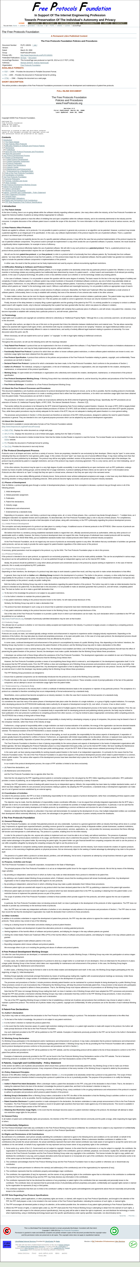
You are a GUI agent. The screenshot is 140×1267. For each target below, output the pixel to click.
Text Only (7, 451)
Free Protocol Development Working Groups (19, 190)
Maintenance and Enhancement (19, 174)
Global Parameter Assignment (18, 166)
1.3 (59, 1080)
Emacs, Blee (42, 1260)
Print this (131, 1221)
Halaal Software (64, 1250)
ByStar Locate (69, 23)
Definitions (11, 155)
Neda (58, 1246)
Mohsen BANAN (26, 63)
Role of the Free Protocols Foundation (19, 178)
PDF (6, 72)
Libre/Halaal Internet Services (25, 1246)
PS (5, 75)
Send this (123, 1221)
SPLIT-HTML (9, 439)
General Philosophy (12, 184)
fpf (46, 25)
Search (35, 23)
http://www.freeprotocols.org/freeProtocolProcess (20, 432)
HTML (6, 78)
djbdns (57, 1258)
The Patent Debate (12, 147)
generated (31, 25)
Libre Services (29, 1253)
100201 (59, 25)
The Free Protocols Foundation (14, 182)
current (67, 25)
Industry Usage (12, 172)
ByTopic (23, 58)
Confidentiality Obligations (15, 203)
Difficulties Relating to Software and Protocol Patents (25, 151)
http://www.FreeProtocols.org (13, 624)
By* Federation (61, 1251)
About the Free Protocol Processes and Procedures (24, 157)
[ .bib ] (35, 45)
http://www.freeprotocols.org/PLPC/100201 (36, 55)
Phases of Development (14, 162)
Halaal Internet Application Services (32, 1251)
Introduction (7, 145)
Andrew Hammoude (41, 63)
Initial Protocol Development (17, 164)
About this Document (13, 159)
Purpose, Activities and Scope (16, 186)
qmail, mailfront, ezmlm (46, 1258)
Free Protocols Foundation (30, 65)
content (22, 25)
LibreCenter (49, 1246)
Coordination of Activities (14, 180)
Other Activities (10, 188)
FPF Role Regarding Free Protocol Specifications (23, 207)
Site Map (49, 23)
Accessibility (90, 23)
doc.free (40, 25)
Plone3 (34, 1258)
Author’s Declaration (12, 194)
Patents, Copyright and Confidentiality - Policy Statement (24, 198)
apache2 (64, 1258)
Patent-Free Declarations (16, 170)
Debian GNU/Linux (23, 1258)
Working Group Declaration (15, 196)
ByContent (33, 58)
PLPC (52, 25)
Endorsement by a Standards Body (20, 176)
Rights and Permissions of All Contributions (21, 205)
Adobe (6, 445)
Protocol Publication (14, 168)
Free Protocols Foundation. (70, 1235)
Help (106, 23)
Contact (119, 23)
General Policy (10, 201)
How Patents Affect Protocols (16, 149)
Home (22, 23)
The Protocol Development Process (16, 161)
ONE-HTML (8, 435)
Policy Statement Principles (15, 199)
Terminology (9, 153)
